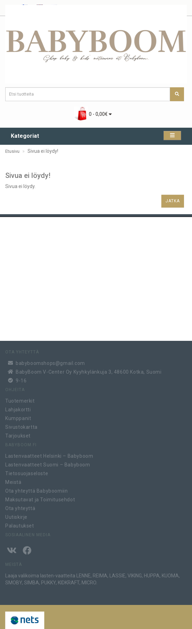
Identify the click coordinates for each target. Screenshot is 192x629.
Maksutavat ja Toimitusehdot (40, 498)
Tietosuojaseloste (26, 472)
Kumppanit (18, 417)
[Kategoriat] (172, 135)
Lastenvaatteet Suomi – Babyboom (47, 463)
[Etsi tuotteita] (177, 94)
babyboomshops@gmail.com (50, 361)
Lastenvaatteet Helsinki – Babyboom (49, 454)
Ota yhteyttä (20, 507)
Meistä (13, 481)
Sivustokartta (21, 425)
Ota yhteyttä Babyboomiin (36, 489)
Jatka (173, 201)
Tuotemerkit (20, 399)
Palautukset (19, 524)
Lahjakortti (18, 408)
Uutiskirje (16, 515)
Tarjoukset (18, 434)
